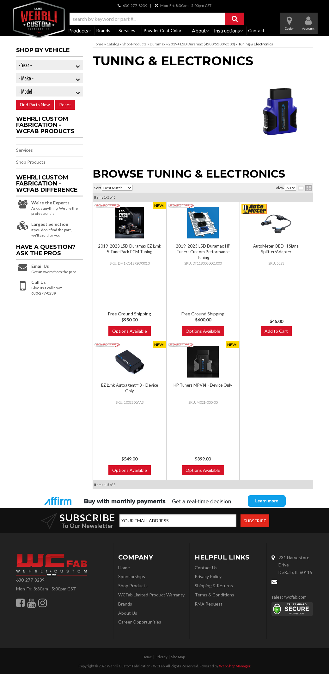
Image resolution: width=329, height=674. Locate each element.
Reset (65, 104)
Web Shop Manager (234, 666)
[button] (157, 19)
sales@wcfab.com (289, 597)
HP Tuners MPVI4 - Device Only (203, 385)
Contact (256, 30)
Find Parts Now (35, 104)
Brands (103, 30)
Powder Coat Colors (163, 30)
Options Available (129, 331)
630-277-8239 (30, 580)
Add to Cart (276, 331)
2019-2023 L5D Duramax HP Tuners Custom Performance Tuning (203, 251)
